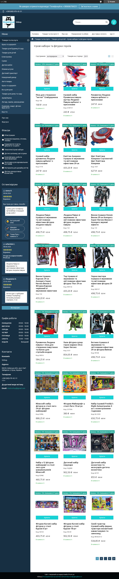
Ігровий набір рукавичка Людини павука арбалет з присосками (45, 159)
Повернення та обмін (80, 34)
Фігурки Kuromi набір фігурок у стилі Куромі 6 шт (46, 526)
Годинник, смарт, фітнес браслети (11, 107)
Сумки (4, 61)
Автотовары (7, 81)
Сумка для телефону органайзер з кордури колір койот (15, 211)
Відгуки (5, 122)
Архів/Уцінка (7, 98)
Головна (35, 34)
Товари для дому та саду (12, 94)
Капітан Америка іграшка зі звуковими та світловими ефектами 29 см (74, 159)
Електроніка (7, 57)
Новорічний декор (9, 77)
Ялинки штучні (7, 69)
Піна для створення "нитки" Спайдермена (47, 96)
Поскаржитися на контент (52, 576)
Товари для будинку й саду (13, 49)
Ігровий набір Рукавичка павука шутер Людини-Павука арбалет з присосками (72, 100)
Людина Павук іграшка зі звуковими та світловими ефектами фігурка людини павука (46, 220)
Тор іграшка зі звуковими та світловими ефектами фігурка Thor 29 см (75, 280)
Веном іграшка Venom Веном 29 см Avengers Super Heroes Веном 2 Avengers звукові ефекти (102, 220)
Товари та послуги (49, 34)
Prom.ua (71, 574)
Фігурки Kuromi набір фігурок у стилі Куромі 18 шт (74, 526)
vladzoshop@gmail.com (16, 388)
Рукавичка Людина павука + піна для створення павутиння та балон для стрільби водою (47, 347)
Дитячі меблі (7, 65)
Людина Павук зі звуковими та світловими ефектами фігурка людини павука (75, 220)
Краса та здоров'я (9, 44)
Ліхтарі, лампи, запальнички (13, 102)
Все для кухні (7, 90)
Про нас (65, 34)
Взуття (4, 112)
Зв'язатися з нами (89, 6)
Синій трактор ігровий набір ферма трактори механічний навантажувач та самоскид (102, 529)
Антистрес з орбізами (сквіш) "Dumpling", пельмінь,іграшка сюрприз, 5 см (15, 297)
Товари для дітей (58, 39)
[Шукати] (106, 22)
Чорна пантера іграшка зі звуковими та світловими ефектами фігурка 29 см (101, 281)
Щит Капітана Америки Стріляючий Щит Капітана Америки (102, 159)
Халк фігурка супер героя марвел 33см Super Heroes (73, 344)
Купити (47, 89)
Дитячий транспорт (10, 73)
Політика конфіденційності (72, 576)
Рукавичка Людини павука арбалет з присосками (100, 97)
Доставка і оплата (99, 34)
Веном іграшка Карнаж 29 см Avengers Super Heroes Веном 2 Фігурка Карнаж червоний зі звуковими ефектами (46, 283)
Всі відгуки (15, 308)
